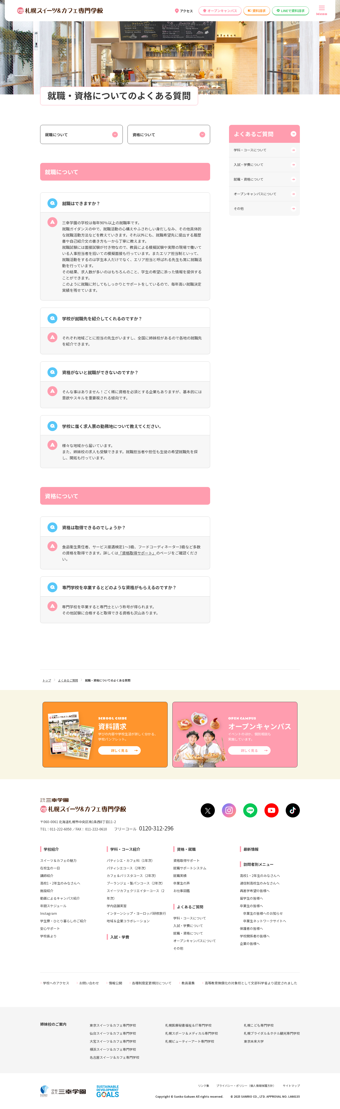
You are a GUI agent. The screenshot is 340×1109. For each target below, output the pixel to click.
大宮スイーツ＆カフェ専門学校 (113, 1041)
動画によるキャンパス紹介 (60, 898)
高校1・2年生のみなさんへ (60, 883)
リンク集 (203, 1086)
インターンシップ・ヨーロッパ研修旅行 (136, 913)
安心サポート (50, 928)
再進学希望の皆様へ (255, 890)
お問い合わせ (89, 983)
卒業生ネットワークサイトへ (264, 921)
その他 (239, 208)
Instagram (48, 913)
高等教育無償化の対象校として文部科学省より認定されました (251, 983)
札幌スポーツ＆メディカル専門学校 (191, 1033)
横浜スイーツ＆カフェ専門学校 (113, 1049)
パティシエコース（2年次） (127, 868)
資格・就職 (186, 849)
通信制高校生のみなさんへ (260, 883)
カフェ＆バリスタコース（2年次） (132, 875)
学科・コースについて (250, 150)
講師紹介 (46, 875)
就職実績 (180, 875)
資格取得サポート (186, 860)
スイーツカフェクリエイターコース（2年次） (135, 894)
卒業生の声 (181, 883)
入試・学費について (249, 164)
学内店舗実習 (117, 905)
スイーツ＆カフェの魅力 (58, 860)
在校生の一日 (50, 868)
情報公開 (115, 983)
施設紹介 (46, 890)
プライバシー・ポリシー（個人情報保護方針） (246, 1086)
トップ (46, 680)
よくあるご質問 (253, 134)
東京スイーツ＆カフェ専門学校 (113, 1025)
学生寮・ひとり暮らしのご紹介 (63, 921)
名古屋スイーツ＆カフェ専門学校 (114, 1057)
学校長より (48, 936)
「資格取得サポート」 (137, 553)
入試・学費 (119, 937)
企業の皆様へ (250, 943)
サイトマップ (291, 1086)
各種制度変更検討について (152, 983)
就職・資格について (249, 179)
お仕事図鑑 (181, 890)
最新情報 (251, 849)
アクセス (186, 10)
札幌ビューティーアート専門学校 (189, 1041)
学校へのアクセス (56, 983)
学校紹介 (51, 849)
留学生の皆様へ (251, 898)
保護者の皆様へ (251, 928)
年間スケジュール (53, 905)
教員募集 (188, 983)
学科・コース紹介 (125, 849)
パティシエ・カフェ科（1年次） (131, 860)
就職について (56, 134)
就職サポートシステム (189, 868)
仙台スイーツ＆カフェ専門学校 (113, 1033)
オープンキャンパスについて (255, 193)
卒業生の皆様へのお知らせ (263, 913)
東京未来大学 (254, 1041)
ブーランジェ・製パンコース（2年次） (136, 883)
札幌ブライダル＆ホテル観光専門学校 (272, 1033)
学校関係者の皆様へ (255, 936)
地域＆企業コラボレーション (128, 921)
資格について (143, 134)
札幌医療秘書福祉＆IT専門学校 (188, 1025)
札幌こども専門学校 (259, 1025)
